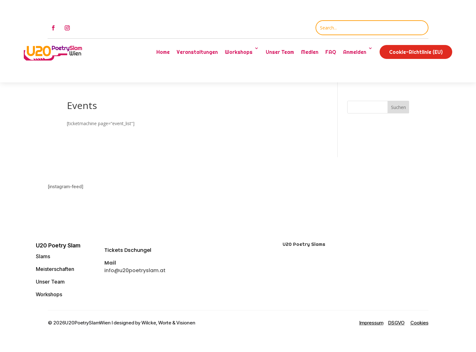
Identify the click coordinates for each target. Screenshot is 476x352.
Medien (309, 52)
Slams (43, 256)
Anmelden (354, 52)
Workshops (238, 52)
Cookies (419, 323)
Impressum (371, 323)
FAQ (330, 52)
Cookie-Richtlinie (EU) (416, 52)
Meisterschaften (55, 269)
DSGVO (396, 323)
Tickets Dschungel (127, 250)
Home (163, 52)
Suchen (398, 107)
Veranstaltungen (197, 52)
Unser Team (280, 52)
